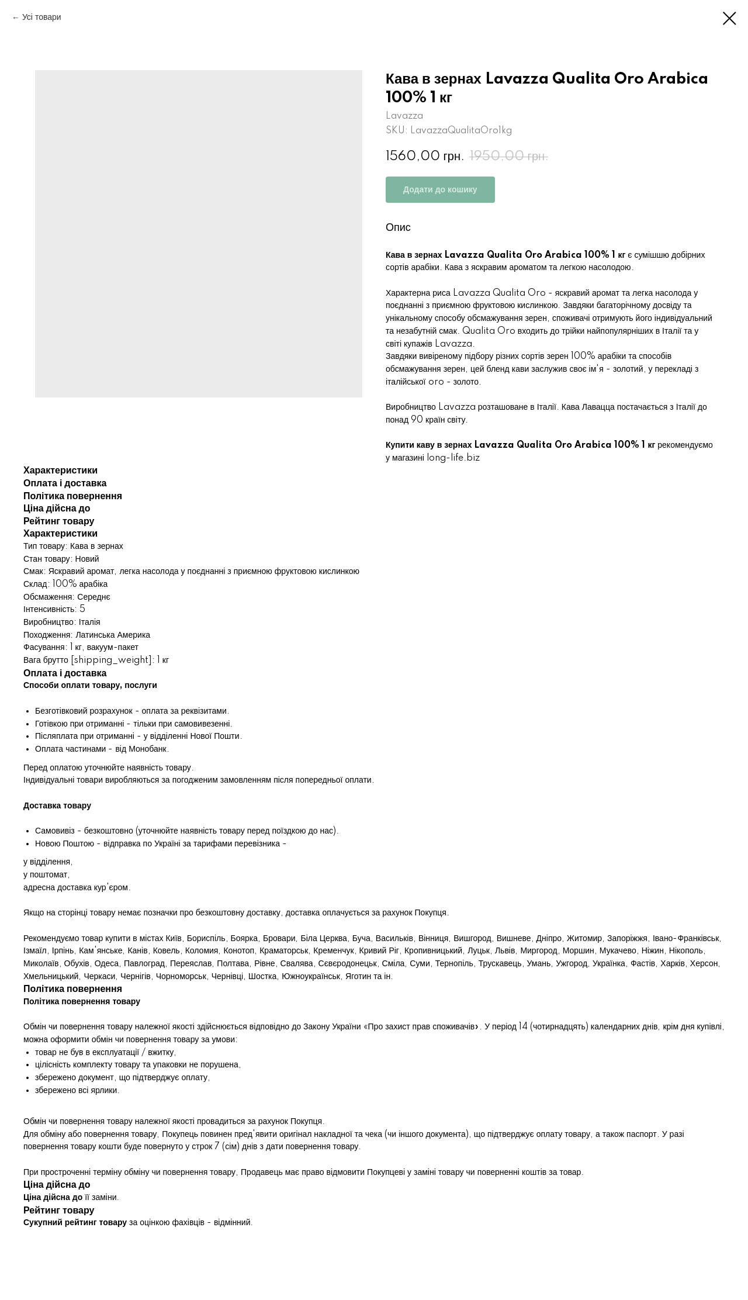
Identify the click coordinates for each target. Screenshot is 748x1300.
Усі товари (41, 17)
